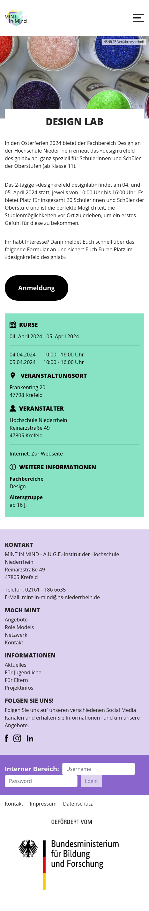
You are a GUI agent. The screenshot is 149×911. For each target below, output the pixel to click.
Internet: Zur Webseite (36, 453)
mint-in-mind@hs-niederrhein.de (61, 597)
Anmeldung (36, 287)
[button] (138, 18)
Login (91, 781)
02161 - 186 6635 (45, 589)
